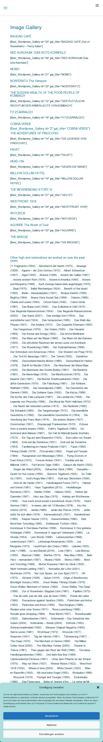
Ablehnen (52, 725)
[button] (98, 687)
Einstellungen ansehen (51, 734)
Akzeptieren (51, 715)
